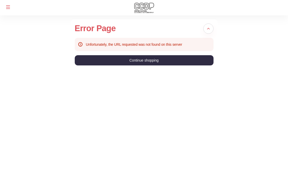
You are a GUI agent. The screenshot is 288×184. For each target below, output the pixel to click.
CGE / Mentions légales (263, 176)
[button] (8, 7)
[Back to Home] (144, 7)
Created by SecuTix (260, 165)
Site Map (251, 170)
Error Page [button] (95, 28)
